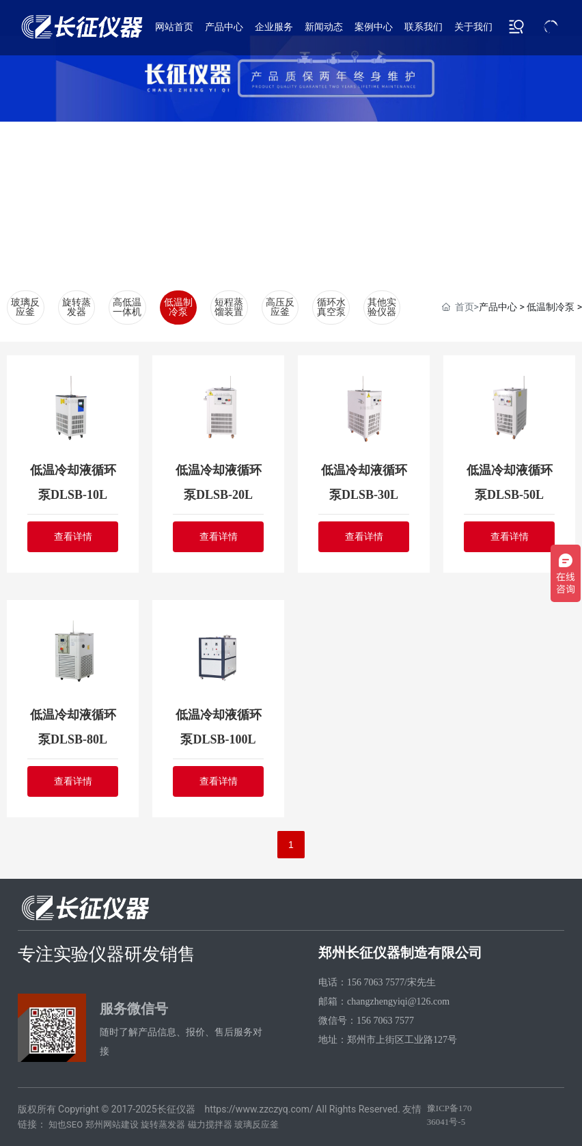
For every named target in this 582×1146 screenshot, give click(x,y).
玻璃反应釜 (25, 307)
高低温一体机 (127, 307)
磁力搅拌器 (210, 1124)
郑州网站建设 (112, 1124)
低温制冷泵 (178, 307)
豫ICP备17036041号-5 (449, 1115)
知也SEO (65, 1124)
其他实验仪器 (382, 307)
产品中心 (498, 306)
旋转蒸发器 (76, 307)
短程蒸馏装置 (228, 307)
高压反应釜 (280, 307)
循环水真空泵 (331, 307)
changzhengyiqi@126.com (398, 1001)
